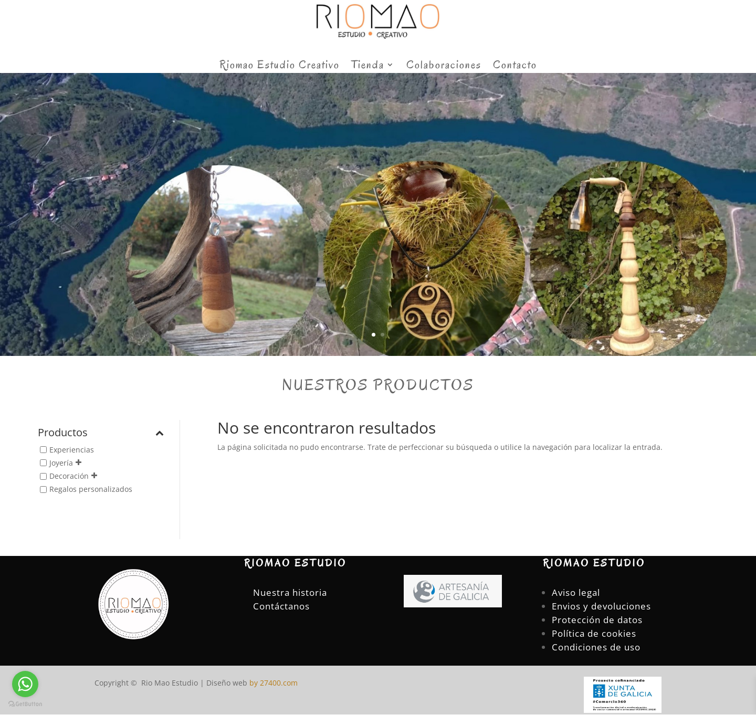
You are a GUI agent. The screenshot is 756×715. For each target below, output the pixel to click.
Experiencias (71, 450)
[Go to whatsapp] (25, 684)
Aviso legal (576, 592)
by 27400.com (272, 683)
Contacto (515, 66)
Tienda (367, 66)
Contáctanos (281, 606)
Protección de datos (597, 620)
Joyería (61, 463)
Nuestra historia (290, 592)
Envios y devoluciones (601, 606)
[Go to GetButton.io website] (25, 704)
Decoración (69, 476)
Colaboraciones (443, 66)
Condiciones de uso (596, 647)
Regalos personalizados (90, 489)
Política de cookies (594, 633)
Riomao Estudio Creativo (279, 66)
